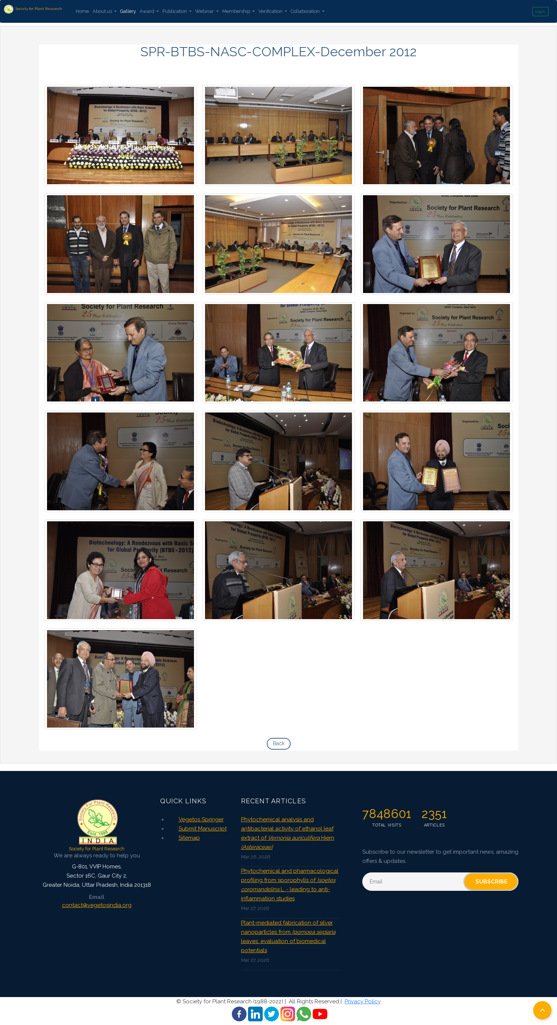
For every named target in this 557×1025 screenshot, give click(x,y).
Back (278, 743)
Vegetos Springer (201, 819)
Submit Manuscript (203, 828)
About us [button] (103, 11)
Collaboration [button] (306, 11)
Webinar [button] (205, 11)
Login (540, 12)
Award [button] (147, 11)
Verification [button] (271, 11)
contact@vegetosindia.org (97, 905)
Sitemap (189, 838)
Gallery (128, 11)
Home (82, 11)
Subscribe (491, 881)
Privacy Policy (363, 1001)
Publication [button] (175, 11)
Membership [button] (236, 11)
